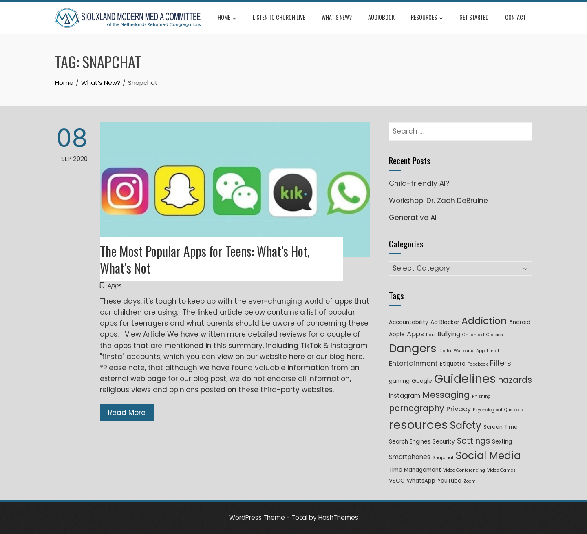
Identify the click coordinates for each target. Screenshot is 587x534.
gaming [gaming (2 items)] (399, 381)
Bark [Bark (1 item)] (431, 335)
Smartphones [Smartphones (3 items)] (409, 456)
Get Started (474, 17)
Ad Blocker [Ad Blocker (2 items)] (444, 322)
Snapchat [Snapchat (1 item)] (443, 458)
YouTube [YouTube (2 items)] (449, 481)
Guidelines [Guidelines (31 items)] (465, 379)
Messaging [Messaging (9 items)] (446, 395)
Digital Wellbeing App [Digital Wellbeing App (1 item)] (462, 351)
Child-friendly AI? (419, 183)
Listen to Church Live (279, 17)
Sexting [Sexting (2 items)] (502, 442)
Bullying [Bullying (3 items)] (449, 334)
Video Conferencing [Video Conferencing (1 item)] (464, 470)
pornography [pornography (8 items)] (416, 408)
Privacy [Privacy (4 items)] (458, 409)
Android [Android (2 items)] (519, 322)
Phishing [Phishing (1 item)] (481, 396)
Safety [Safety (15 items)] (465, 425)
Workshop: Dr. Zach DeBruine (438, 200)
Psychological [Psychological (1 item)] (487, 410)
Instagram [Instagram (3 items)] (404, 395)
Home (227, 18)
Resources (427, 18)
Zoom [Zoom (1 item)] (469, 481)
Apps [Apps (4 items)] (415, 334)
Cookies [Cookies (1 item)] (494, 335)
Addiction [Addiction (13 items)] (484, 320)
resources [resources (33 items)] (418, 424)
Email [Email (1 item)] (493, 351)
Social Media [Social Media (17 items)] (488, 455)
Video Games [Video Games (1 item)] (501, 470)
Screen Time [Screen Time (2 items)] (500, 427)
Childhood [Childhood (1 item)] (473, 335)
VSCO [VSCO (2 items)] (397, 481)
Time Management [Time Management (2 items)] (415, 470)
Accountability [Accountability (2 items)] (408, 322)
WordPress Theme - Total (268, 517)
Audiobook (381, 17)
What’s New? (337, 17)
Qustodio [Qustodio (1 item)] (513, 410)
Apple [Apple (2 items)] (397, 334)
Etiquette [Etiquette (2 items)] (453, 364)
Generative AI (413, 218)
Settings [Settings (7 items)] (473, 440)
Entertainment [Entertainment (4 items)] (413, 363)
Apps (114, 285)
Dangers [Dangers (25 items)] (413, 348)
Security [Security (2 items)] (444, 442)
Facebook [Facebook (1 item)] (478, 364)
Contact (515, 17)
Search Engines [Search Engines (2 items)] (409, 442)
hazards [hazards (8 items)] (515, 380)
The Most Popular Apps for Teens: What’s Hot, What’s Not (205, 259)
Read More (127, 412)
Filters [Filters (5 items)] (500, 363)
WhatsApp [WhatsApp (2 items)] (421, 481)
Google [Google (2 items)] (422, 381)
